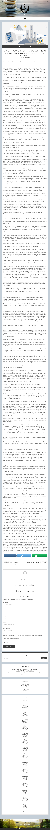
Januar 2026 (25, 704)
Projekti (24, 686)
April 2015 (25, 807)
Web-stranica (6, 628)
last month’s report (17, 65)
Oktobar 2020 (25, 775)
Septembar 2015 (25, 801)
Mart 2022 (25, 755)
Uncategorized (24, 689)
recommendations (23, 156)
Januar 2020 (25, 785)
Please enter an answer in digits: (11, 638)
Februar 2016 (25, 796)
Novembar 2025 (25, 706)
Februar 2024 (25, 728)
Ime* (4, 616)
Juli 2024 (25, 722)
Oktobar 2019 (25, 789)
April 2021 (25, 768)
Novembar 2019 (25, 787)
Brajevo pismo (24, 685)
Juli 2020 (25, 778)
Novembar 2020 (25, 773)
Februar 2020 (25, 784)
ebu (23, 585)
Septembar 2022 (25, 748)
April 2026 (25, 700)
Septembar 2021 (25, 762)
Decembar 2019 (25, 786)
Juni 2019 (25, 792)
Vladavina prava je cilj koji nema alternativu (25, 671)
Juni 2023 (25, 737)
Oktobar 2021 (25, 761)
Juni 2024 (25, 723)
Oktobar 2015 (25, 800)
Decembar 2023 (25, 730)
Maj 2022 (25, 753)
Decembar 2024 (25, 718)
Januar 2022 (25, 757)
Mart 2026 (25, 701)
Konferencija (28, 585)
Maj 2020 (25, 780)
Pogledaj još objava (25, 579)
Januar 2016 (25, 797)
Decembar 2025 (25, 705)
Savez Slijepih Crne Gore (25, 822)
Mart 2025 (25, 714)
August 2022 (25, 749)
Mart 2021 (25, 769)
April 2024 (25, 726)
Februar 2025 (25, 715)
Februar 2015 (25, 810)
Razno (24, 687)
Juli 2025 (25, 710)
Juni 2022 (25, 751)
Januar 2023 (25, 743)
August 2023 (25, 735)
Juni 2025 (25, 711)
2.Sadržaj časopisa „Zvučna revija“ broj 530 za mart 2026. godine (25, 669)
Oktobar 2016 (25, 794)
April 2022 (25, 754)
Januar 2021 (25, 771)
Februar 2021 (25, 770)
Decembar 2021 (25, 758)
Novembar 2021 (25, 760)
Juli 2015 (25, 804)
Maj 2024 (25, 725)
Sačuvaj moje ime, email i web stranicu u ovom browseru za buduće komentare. (22, 635)
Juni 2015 (25, 805)
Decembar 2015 (25, 798)
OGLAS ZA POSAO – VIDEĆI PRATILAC (25, 670)
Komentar (5, 602)
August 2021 (25, 763)
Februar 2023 (25, 742)
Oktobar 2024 (25, 720)
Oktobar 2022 (25, 747)
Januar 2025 (25, 717)
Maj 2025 (25, 712)
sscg (33, 585)
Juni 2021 (25, 765)
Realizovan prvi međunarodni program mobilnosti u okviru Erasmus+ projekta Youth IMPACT (25, 672)
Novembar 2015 (25, 799)
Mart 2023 (25, 741)
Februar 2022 (25, 756)
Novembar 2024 (25, 719)
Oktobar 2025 (25, 707)
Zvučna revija (24, 690)
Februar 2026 (25, 703)
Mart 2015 (25, 808)
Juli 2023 (25, 736)
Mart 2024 (25, 727)
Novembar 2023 (25, 732)
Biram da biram (18, 585)
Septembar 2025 (25, 708)
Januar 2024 (25, 729)
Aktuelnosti (27, 57)
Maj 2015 (25, 806)
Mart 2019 (25, 793)
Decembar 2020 (25, 772)
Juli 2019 (25, 791)
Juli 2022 (25, 750)
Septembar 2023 (25, 734)
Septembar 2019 (25, 790)
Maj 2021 (25, 767)
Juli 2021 (25, 764)
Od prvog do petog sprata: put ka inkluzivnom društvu (25, 674)
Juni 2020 (25, 779)
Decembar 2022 (25, 744)
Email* (4, 622)
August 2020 (25, 777)
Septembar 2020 (25, 776)
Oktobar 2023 (25, 733)
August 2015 (25, 803)
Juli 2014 (25, 811)
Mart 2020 (25, 783)
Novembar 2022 (25, 746)
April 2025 (25, 713)
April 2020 (25, 782)
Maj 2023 (25, 739)
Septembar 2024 (25, 721)
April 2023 (25, 740)
